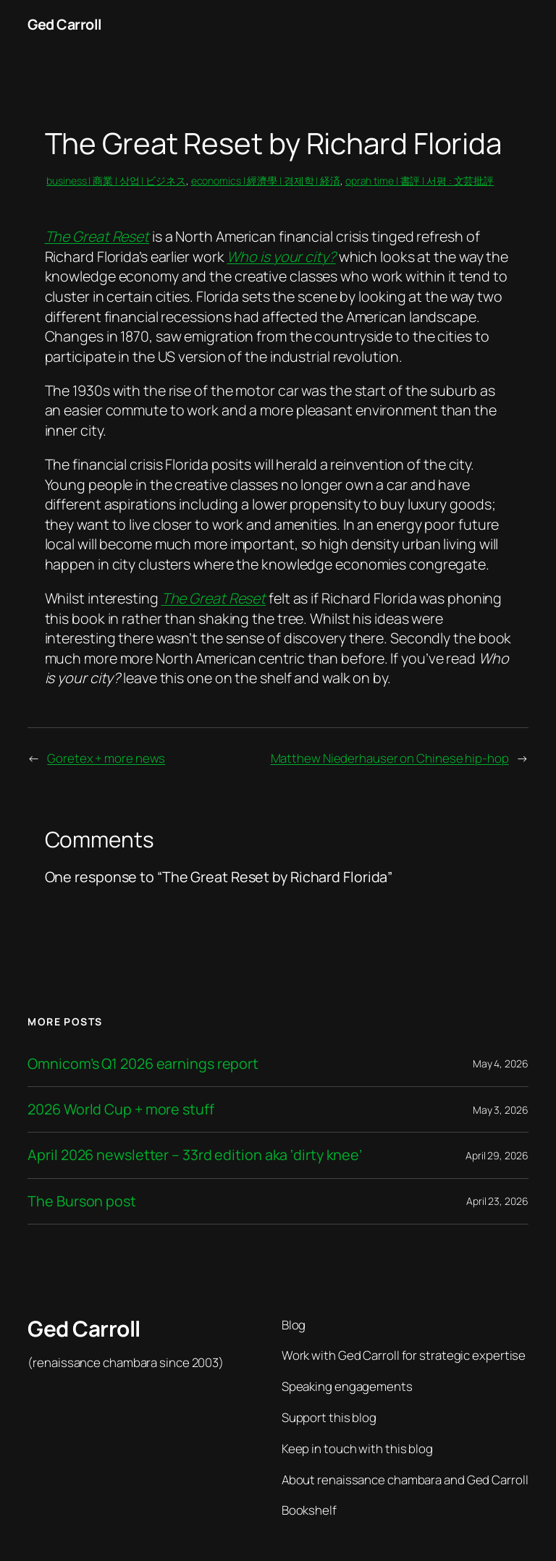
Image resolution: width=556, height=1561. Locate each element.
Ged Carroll (65, 24)
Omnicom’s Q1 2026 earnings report (143, 1064)
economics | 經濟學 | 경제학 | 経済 (265, 180)
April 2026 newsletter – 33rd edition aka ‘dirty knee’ (195, 1155)
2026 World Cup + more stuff (121, 1109)
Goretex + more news (106, 758)
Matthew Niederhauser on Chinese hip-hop (390, 758)
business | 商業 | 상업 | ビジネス (116, 180)
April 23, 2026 (497, 1201)
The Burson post (82, 1201)
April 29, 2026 (497, 1155)
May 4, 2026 (500, 1063)
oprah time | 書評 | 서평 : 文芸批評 (419, 180)
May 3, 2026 (500, 1110)
